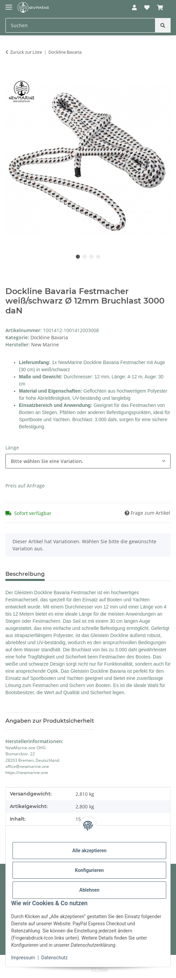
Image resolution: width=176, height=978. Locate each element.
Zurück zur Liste (26, 52)
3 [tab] (91, 257)
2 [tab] (85, 257)
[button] (134, 7)
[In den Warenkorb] (10, 73)
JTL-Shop (99, 969)
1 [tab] (78, 257)
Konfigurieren (89, 870)
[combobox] (88, 461)
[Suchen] (163, 25)
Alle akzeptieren (89, 850)
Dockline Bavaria (49, 337)
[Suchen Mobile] (80, 25)
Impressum (23, 957)
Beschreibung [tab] (25, 574)
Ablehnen (89, 890)
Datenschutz (54, 957)
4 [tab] (98, 257)
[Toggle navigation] (8, 4)
